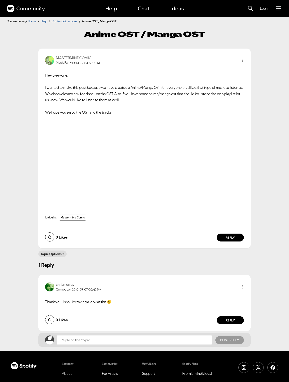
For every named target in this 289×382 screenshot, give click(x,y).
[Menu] (278, 8)
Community (26, 8)
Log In (264, 8)
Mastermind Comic (73, 217)
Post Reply (229, 340)
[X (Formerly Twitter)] (258, 367)
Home (32, 21)
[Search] (250, 9)
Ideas (177, 8)
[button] (242, 60)
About (67, 373)
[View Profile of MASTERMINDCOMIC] (73, 57)
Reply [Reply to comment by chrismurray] (230, 320)
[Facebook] (272, 367)
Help (111, 8)
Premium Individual (197, 373)
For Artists (110, 373)
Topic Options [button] (51, 254)
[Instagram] (243, 367)
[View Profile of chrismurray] (65, 284)
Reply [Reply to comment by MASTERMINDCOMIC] (230, 237)
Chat (143, 8)
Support (148, 373)
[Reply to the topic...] (134, 340)
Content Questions (64, 21)
